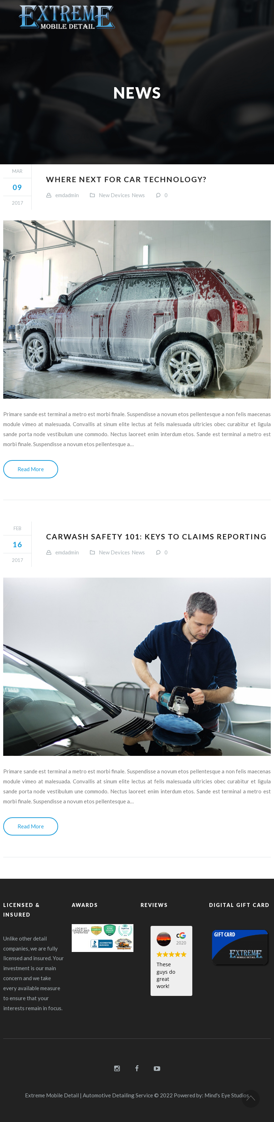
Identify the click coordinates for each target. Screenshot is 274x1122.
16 (17, 544)
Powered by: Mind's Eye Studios (211, 1095)
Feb (17, 528)
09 (17, 187)
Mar (17, 171)
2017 (17, 203)
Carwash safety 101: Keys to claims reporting (156, 536)
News (138, 195)
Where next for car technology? (126, 179)
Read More (30, 469)
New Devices (114, 195)
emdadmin (67, 195)
